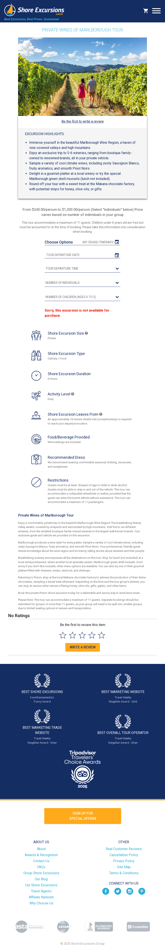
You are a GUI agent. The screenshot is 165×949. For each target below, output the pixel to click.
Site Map (124, 867)
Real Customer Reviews (124, 849)
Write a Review (83, 647)
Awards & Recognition (41, 855)
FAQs (41, 867)
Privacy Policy (123, 861)
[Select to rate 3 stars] (82, 635)
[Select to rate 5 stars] (101, 635)
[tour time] (82, 269)
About (41, 849)
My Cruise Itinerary (98, 242)
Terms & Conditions (124, 873)
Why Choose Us (41, 903)
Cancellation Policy (124, 855)
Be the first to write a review (82, 121)
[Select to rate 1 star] (62, 635)
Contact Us (41, 861)
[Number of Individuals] (82, 283)
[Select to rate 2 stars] (72, 635)
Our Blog (41, 879)
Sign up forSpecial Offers (82, 816)
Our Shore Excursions (41, 885)
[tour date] (82, 255)
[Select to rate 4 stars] (91, 635)
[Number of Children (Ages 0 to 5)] (82, 297)
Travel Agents (41, 891)
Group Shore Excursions (41, 873)
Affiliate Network (41, 897)
